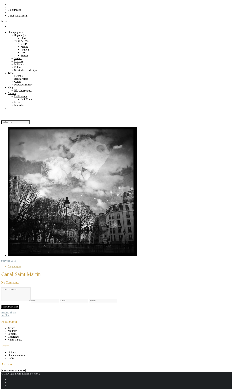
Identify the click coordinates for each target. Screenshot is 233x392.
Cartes (17, 81)
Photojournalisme (23, 84)
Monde (24, 46)
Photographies (15, 32)
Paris (23, 52)
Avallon (25, 49)
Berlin (24, 43)
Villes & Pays (21, 41)
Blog (10, 87)
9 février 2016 (8, 260)
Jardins (18, 58)
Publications (20, 96)
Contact (12, 93)
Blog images (14, 9)
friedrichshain (8, 312)
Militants (19, 64)
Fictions (18, 75)
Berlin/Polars (21, 78)
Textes (11, 73)
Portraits (18, 61)
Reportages (20, 35)
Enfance (18, 67)
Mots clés (19, 105)
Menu (4, 21)
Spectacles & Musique (26, 70)
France (24, 55)
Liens (17, 102)
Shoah (24, 38)
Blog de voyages (23, 90)
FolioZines (26, 99)
